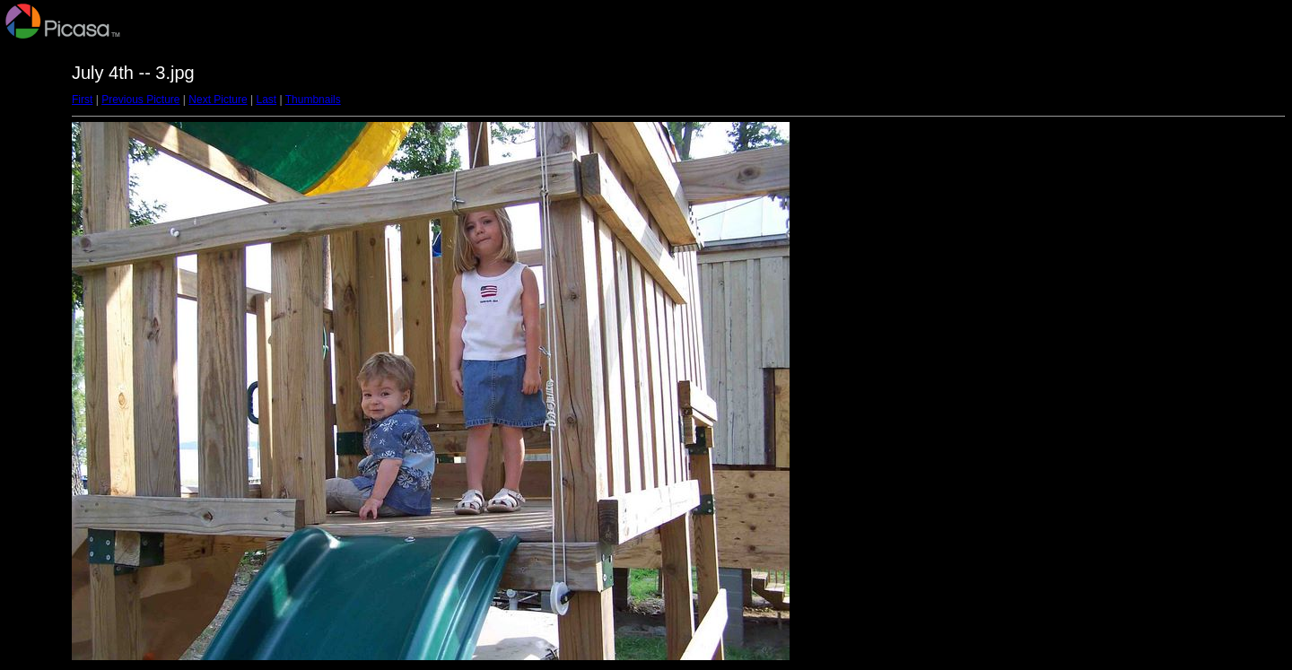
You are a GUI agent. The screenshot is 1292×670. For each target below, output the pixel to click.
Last (266, 99)
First (82, 99)
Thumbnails (313, 99)
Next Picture (217, 99)
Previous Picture (140, 99)
